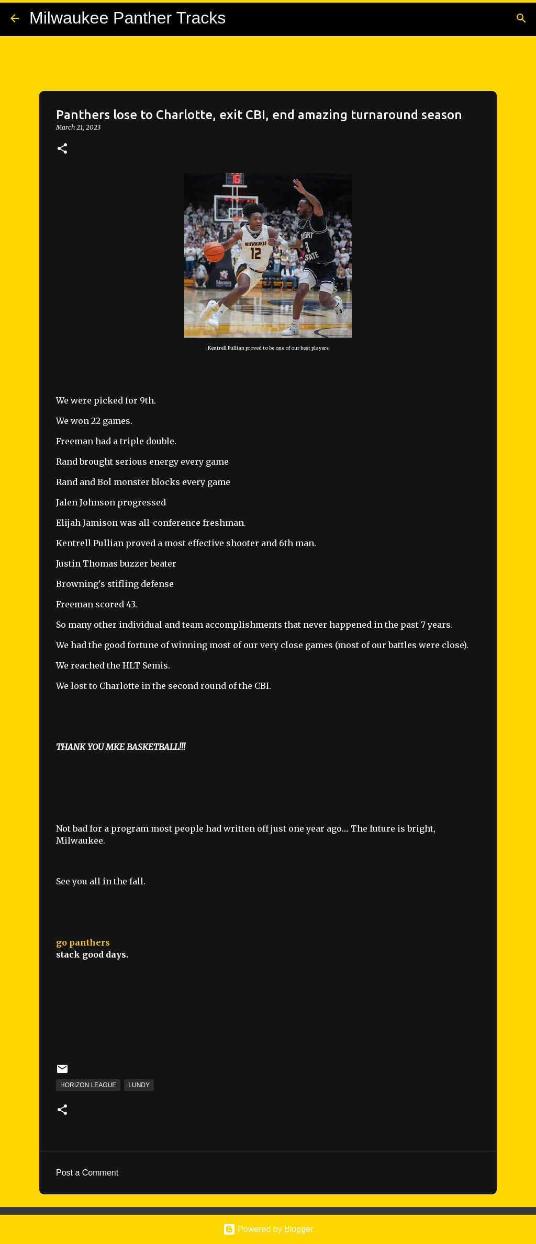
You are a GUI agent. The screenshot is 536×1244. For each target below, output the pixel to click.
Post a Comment (87, 1172)
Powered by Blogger (268, 1229)
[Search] (521, 18)
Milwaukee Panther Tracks (127, 17)
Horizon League (88, 1085)
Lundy (139, 1085)
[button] (62, 149)
